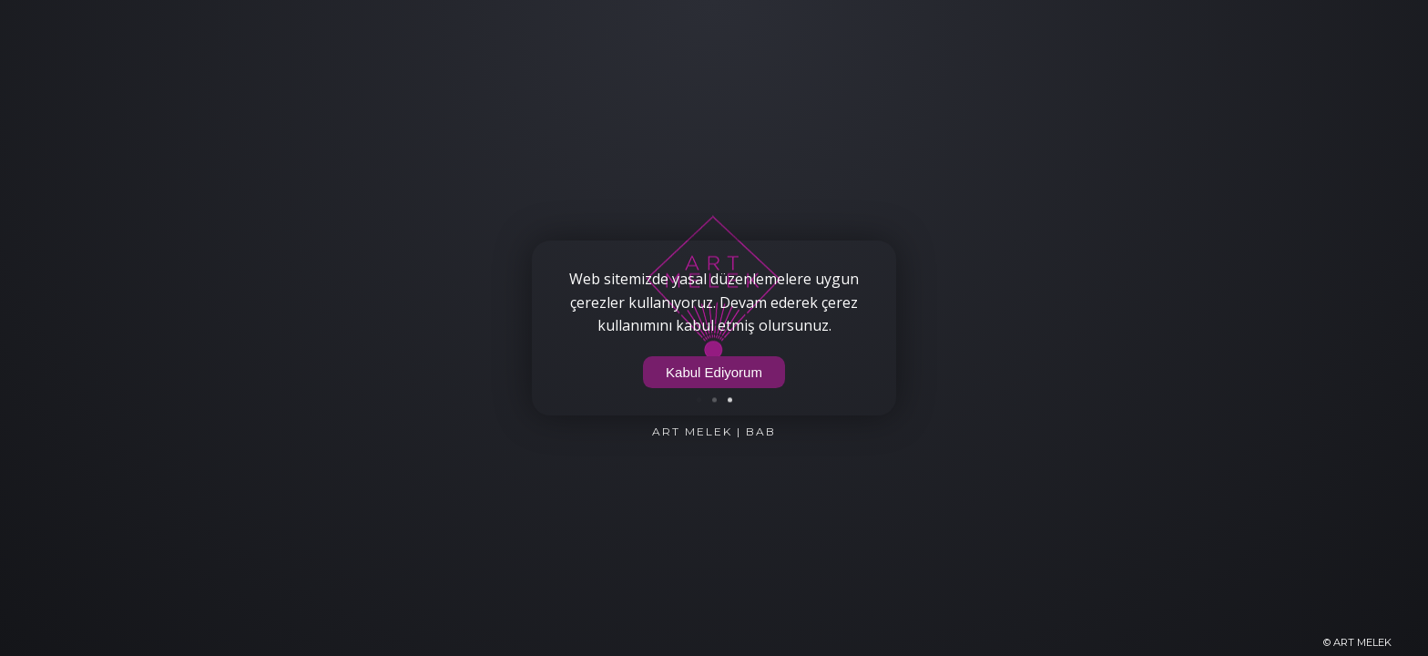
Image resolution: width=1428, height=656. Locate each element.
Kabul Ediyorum (714, 372)
